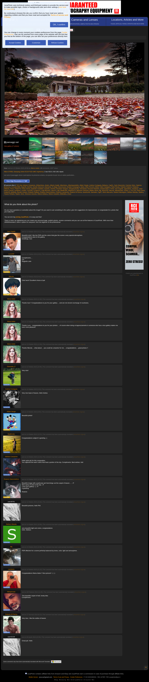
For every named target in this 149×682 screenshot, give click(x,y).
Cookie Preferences (76, 677)
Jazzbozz (135, 189)
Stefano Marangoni (119, 192)
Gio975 (52, 189)
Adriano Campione (29, 185)
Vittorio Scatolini (53, 194)
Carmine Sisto (130, 185)
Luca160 (30, 190)
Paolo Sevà (141, 190)
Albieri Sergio (83, 185)
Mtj (100, 190)
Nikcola (111, 190)
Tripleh (17, 194)
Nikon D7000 (8, 172)
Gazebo (47, 189)
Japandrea (127, 189)
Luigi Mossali (45, 190)
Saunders (94, 192)
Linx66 (23, 190)
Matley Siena (93, 190)
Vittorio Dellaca (42, 194)
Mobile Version (33, 677)
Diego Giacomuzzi (60, 187)
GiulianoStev (104, 189)
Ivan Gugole (119, 189)
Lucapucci (36, 190)
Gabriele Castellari (37, 189)
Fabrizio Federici (126, 187)
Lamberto (17, 190)
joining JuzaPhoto (22, 217)
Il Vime (111, 189)
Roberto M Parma (76, 192)
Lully (57, 190)
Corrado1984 (15, 187)
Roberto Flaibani (33, 192)
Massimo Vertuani (82, 190)
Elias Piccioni (89, 187)
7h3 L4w (19, 185)
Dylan (82, 187)
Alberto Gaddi (54, 185)
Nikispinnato (119, 190)
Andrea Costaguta (95, 185)
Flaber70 (18, 189)
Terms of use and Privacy (61, 677)
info (138, 275)
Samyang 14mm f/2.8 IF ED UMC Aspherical (29, 172)
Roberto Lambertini (62, 192)
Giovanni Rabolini (93, 189)
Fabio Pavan (115, 187)
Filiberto (6, 189)
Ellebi (97, 187)
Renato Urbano (22, 192)
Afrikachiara (40, 185)
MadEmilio (63, 190)
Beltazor (105, 185)
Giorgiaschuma (74, 189)
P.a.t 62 (133, 190)
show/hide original (78, 232)
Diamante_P (49, 187)
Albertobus (63, 185)
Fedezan (135, 187)
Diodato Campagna (73, 187)
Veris (22, 194)
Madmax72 (72, 190)
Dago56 (23, 187)
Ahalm (47, 185)
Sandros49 (86, 192)
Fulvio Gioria (26, 189)
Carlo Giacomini (119, 185)
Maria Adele (35, 168)
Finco (12, 189)
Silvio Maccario (107, 192)
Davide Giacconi (38, 187)
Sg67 (100, 192)
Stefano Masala (132, 192)
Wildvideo (63, 194)
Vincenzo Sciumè (30, 194)
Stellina (141, 192)
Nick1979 (105, 190)
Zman (69, 194)
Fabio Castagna (105, 187)
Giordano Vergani (62, 189)
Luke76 (53, 190)
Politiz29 (7, 192)
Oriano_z (127, 190)
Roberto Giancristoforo (47, 192)
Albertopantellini (73, 185)
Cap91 (111, 185)
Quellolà (13, 192)
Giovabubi (83, 189)
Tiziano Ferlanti (9, 194)
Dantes (29, 187)
